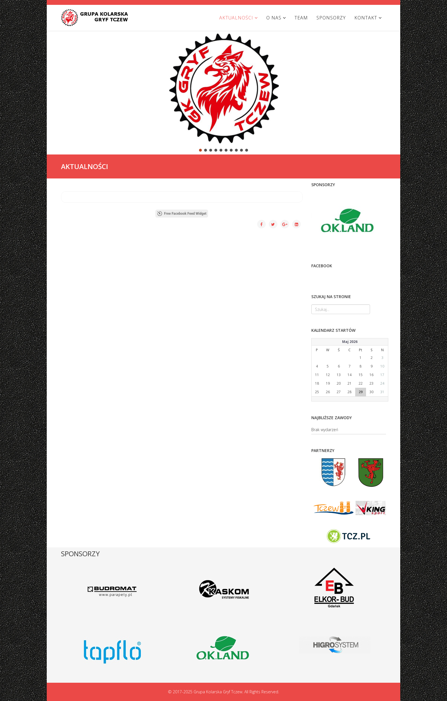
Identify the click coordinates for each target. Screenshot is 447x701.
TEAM (301, 18)
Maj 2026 (349, 341)
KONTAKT (365, 18)
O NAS (273, 18)
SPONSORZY (331, 18)
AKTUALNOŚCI (236, 18)
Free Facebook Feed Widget (181, 213)
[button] (55, 87)
